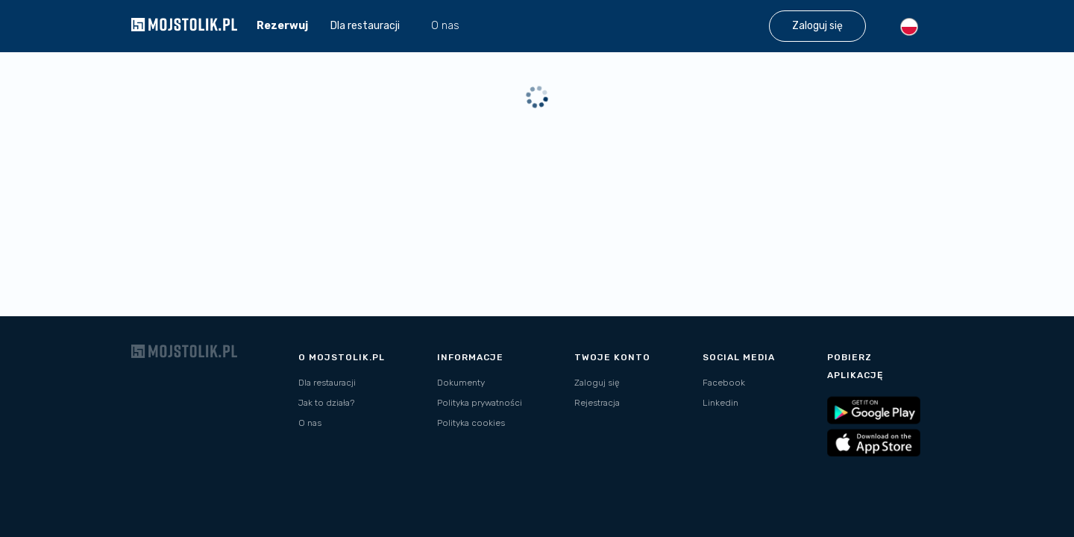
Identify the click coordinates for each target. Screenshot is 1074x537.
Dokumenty (461, 382)
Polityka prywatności (479, 403)
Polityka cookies (471, 423)
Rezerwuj (282, 26)
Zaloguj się (597, 382)
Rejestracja (597, 403)
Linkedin (720, 403)
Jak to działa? (326, 403)
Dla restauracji (327, 382)
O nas (445, 26)
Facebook (724, 382)
